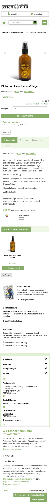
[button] (4, 59)
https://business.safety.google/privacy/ (19, 479)
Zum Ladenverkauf (12, 420)
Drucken (7, 145)
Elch (17, 92)
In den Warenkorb (25, 116)
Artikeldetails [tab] (9, 140)
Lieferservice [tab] (37, 140)
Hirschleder (29, 92)
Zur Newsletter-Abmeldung (15, 345)
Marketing (8, 461)
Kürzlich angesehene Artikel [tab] (16, 229)
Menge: (4, 109)
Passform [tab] (24, 140)
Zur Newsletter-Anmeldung (15, 342)
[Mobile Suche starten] (35, 22)
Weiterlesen (8, 97)
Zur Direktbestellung (12, 321)
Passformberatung (11, 122)
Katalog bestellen (25, 299)
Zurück (6, 132)
